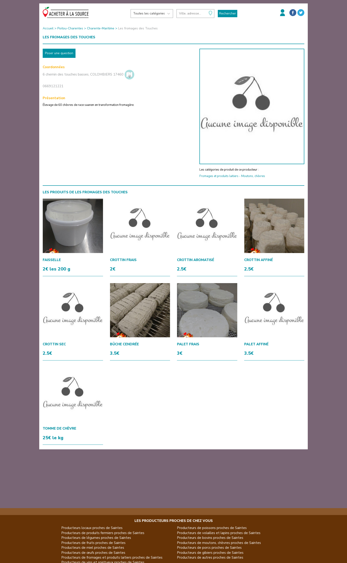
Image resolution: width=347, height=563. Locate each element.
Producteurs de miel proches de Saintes (92, 547)
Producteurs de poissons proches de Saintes (212, 528)
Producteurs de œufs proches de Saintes (93, 552)
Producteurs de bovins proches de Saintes (210, 537)
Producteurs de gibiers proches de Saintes (210, 552)
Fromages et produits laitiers (218, 176)
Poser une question (59, 53)
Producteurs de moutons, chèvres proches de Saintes (219, 542)
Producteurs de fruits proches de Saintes (93, 542)
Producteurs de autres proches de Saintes (210, 557)
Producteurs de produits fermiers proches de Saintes (102, 533)
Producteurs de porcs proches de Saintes (209, 547)
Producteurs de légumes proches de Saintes (96, 537)
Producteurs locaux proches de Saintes (92, 528)
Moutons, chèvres (253, 176)
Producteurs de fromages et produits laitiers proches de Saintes (111, 557)
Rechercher (227, 13)
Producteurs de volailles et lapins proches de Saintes (218, 533)
